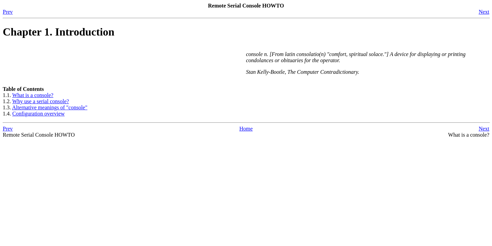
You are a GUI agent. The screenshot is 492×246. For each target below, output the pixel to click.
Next (484, 12)
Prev (8, 12)
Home (245, 129)
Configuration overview (38, 114)
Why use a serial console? (40, 101)
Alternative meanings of (49, 107)
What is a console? (32, 95)
